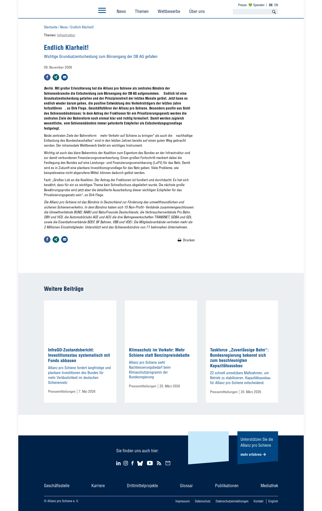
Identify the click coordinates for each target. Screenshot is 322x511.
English (273, 501)
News (121, 11)
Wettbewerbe (169, 11)
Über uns (197, 11)
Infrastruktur (66, 35)
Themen (142, 11)
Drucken (189, 240)
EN (276, 5)
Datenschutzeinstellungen (232, 501)
